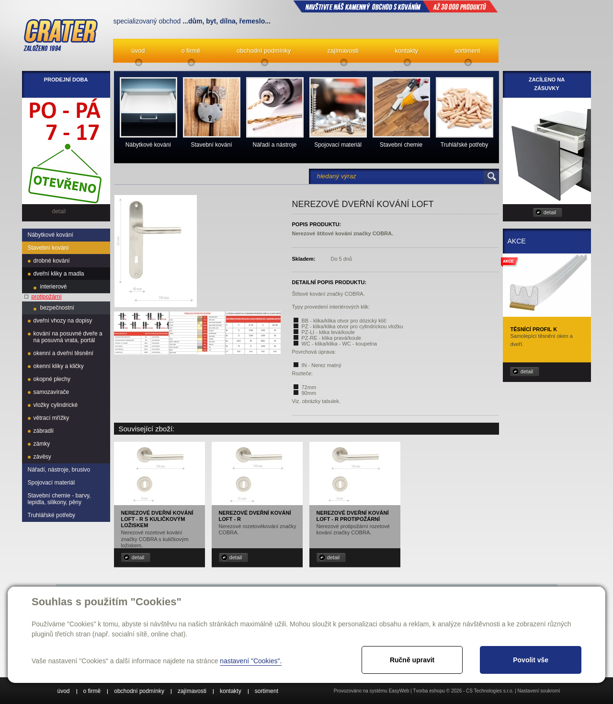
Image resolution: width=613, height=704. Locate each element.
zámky (42, 443)
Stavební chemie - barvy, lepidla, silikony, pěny (59, 499)
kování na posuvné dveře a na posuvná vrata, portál (68, 337)
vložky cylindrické (56, 405)
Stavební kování (48, 247)
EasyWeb (399, 690)
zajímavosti (343, 50)
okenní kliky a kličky (59, 366)
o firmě (190, 50)
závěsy (42, 456)
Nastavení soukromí (539, 690)
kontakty (406, 50)
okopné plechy (52, 379)
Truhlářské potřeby (52, 515)
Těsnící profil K (534, 329)
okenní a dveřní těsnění (63, 353)
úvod (138, 50)
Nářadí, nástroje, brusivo (59, 469)
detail (138, 557)
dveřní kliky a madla (59, 273)
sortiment (467, 50)
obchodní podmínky (264, 50)
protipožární (47, 296)
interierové (53, 286)
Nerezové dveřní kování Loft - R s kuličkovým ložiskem (157, 519)
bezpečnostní (57, 307)
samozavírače (51, 392)
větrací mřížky (51, 418)
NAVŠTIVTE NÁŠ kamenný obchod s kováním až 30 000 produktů (396, 6)
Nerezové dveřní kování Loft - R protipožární (353, 516)
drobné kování (52, 260)
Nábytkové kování (50, 234)
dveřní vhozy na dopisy (63, 320)
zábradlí (44, 430)
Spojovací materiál (51, 482)
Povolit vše (530, 660)
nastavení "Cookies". (251, 661)
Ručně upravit (412, 660)
